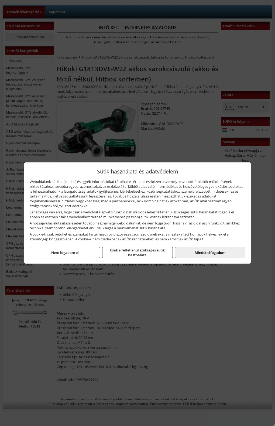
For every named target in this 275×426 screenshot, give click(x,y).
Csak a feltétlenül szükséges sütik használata (137, 252)
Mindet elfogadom (210, 252)
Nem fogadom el (65, 252)
